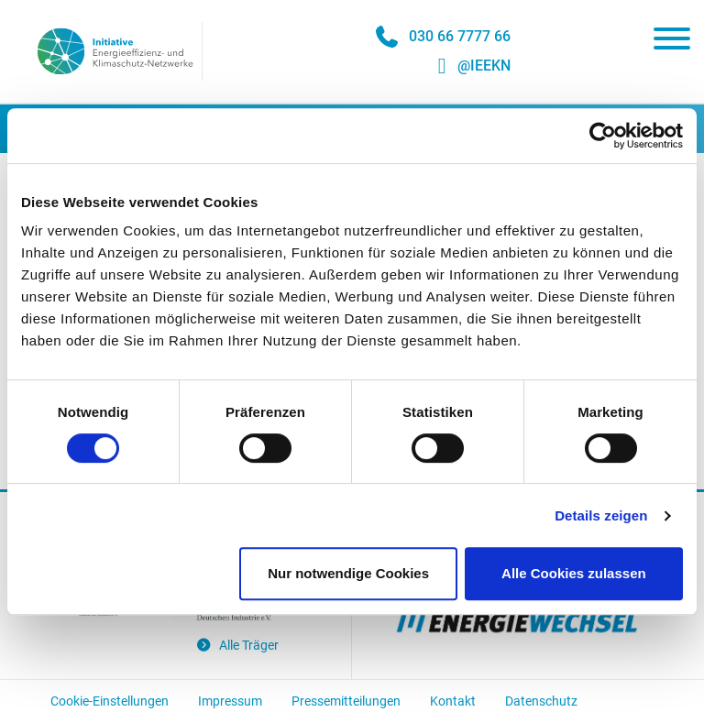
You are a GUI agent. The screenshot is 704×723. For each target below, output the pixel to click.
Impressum (230, 701)
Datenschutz (541, 701)
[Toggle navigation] (672, 42)
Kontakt (453, 701)
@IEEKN (484, 65)
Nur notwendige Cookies (348, 573)
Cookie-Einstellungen (109, 701)
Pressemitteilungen (346, 701)
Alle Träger (237, 645)
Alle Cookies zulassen (573, 573)
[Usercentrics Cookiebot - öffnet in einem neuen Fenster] (602, 135)
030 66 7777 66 (460, 36)
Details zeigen (601, 515)
